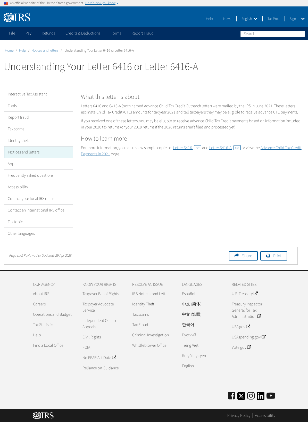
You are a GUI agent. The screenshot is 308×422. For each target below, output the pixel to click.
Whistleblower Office (149, 345)
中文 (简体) (191, 304)
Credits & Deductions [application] (82, 33)
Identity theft (18, 140)
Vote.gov (241, 347)
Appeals (14, 164)
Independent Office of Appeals (100, 324)
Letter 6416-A (225, 148)
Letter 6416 (187, 148)
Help (209, 18)
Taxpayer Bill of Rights (100, 294)
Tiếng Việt (190, 345)
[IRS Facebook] (231, 396)
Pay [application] (28, 33)
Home (9, 50)
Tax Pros (273, 18)
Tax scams (16, 129)
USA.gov (241, 327)
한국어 (188, 325)
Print (277, 256)
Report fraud (18, 117)
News (227, 18)
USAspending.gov (248, 337)
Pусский (189, 335)
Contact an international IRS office (36, 210)
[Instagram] (251, 396)
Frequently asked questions (30, 175)
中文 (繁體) (191, 314)
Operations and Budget (52, 314)
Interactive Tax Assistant (27, 94)
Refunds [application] (48, 33)
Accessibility (18, 187)
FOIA (86, 347)
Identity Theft (143, 304)
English (249, 18)
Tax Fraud (140, 325)
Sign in (297, 18)
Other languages (21, 233)
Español (188, 294)
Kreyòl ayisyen (194, 356)
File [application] (12, 33)
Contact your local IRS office (31, 198)
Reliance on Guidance (100, 368)
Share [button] (247, 256)
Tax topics (16, 222)
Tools (12, 106)
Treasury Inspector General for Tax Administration (247, 310)
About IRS (41, 294)
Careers (39, 304)
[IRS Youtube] (271, 396)
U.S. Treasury (244, 294)
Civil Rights (91, 337)
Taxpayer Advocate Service (98, 307)
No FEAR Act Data (99, 358)
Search (301, 33)
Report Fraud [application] (142, 33)
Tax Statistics (43, 325)
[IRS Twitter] (241, 397)
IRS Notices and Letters (151, 294)
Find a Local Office (48, 345)
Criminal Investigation (150, 335)
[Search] (272, 34)
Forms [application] (116, 33)
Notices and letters (45, 50)
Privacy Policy (239, 415)
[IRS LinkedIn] (260, 397)
